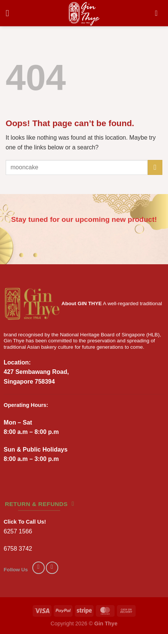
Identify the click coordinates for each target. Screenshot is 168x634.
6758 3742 (18, 548)
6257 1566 (18, 531)
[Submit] (155, 167)
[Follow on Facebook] (38, 568)
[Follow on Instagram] (52, 568)
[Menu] (10, 13)
